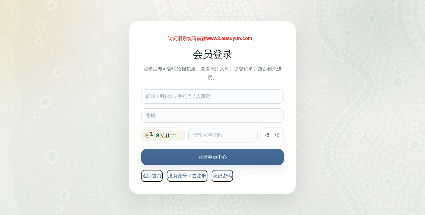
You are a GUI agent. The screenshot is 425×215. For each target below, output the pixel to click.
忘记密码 (222, 175)
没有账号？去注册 (187, 175)
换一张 (272, 135)
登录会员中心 (212, 156)
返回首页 (151, 175)
